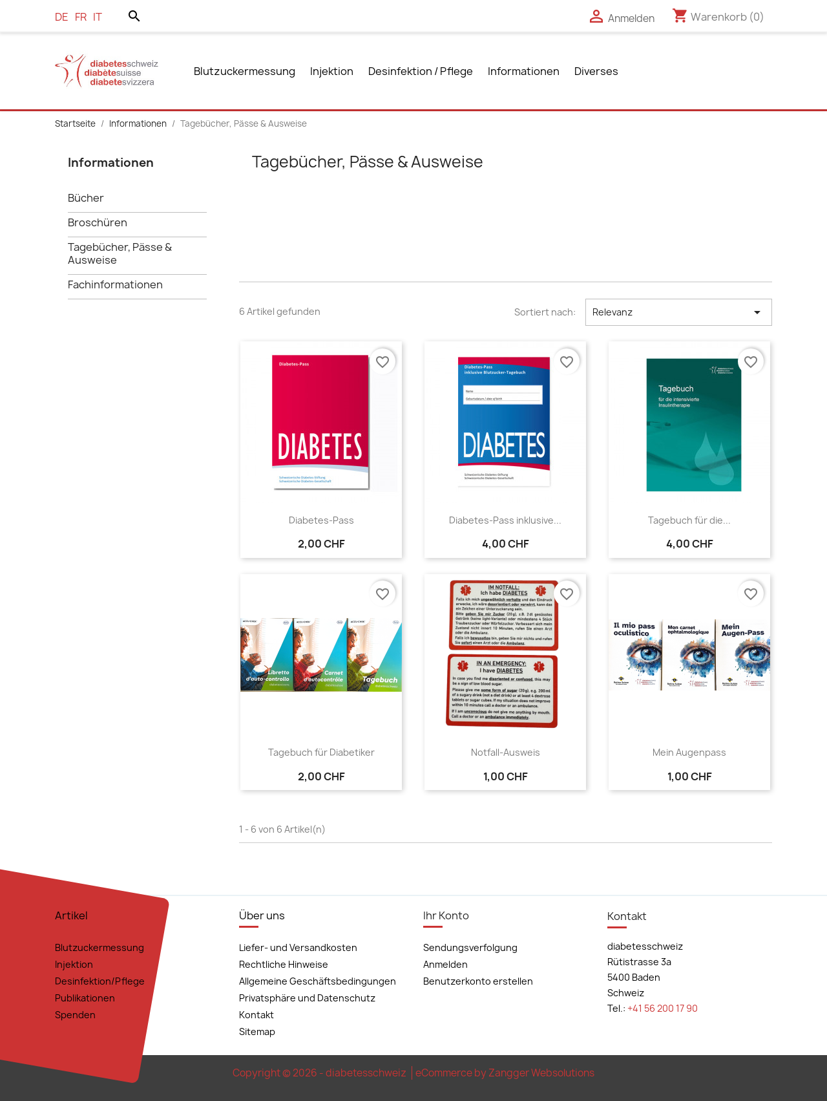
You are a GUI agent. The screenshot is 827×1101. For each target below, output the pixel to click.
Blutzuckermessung (244, 71)
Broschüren (97, 223)
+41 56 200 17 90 (662, 1008)
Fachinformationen (115, 285)
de (61, 16)
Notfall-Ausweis (505, 752)
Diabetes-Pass (321, 520)
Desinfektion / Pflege (420, 71)
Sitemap (257, 1031)
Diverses (596, 71)
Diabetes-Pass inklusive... (505, 520)
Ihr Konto (446, 915)
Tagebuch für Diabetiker (321, 752)
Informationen (524, 71)
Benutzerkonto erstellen (478, 981)
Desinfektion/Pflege (100, 981)
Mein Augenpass (689, 752)
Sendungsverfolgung (470, 947)
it (97, 16)
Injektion (331, 71)
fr (81, 16)
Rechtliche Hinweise (283, 964)
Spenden (75, 1015)
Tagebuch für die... (689, 520)
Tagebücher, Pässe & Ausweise (120, 254)
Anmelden (445, 964)
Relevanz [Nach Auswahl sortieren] (678, 312)
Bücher (86, 198)
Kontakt (256, 1015)
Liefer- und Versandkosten (298, 947)
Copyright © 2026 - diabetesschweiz (320, 1073)
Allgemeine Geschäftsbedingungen (317, 981)
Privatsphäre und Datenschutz (307, 998)
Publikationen (85, 998)
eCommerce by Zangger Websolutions (504, 1073)
